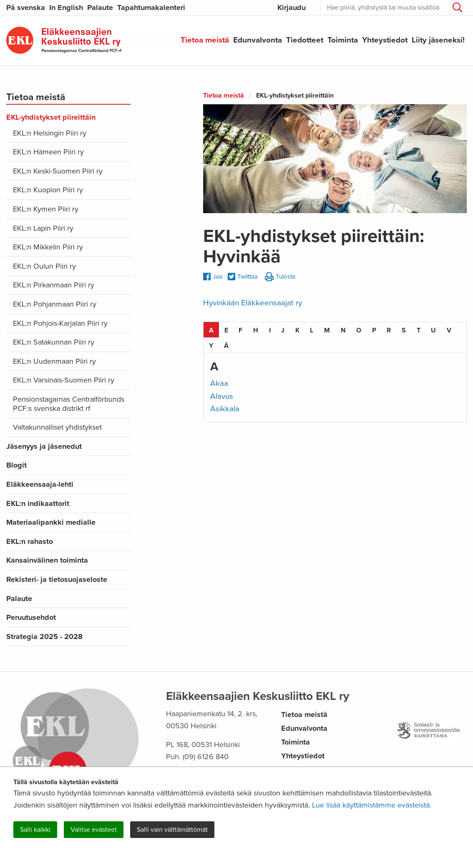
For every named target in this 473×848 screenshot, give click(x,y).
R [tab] (389, 330)
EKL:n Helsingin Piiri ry (49, 133)
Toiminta (342, 40)
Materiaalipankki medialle (51, 522)
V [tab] (449, 330)
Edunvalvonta (257, 40)
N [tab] (343, 330)
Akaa (219, 383)
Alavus (221, 396)
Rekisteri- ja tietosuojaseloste (56, 579)
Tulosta (280, 277)
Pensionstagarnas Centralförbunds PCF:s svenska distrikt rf (68, 404)
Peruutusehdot (31, 617)
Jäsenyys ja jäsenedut (44, 446)
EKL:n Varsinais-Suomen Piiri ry (63, 380)
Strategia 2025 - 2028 (44, 636)
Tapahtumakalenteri (151, 7)
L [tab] (311, 330)
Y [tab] (211, 346)
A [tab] (211, 330)
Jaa (212, 277)
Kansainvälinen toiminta (47, 560)
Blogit (16, 465)
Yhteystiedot (385, 40)
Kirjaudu (291, 7)
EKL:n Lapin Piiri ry (43, 228)
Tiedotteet (304, 40)
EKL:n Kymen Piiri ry (45, 209)
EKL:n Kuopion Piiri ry (48, 189)
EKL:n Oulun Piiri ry (44, 266)
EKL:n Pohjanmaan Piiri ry (54, 304)
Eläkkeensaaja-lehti (39, 484)
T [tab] (418, 330)
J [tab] (282, 330)
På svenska (25, 7)
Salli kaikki (35, 829)
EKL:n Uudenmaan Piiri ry (54, 361)
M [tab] (327, 330)
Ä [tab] (226, 346)
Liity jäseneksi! (438, 40)
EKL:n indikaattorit (37, 503)
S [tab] (404, 330)
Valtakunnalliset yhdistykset (57, 427)
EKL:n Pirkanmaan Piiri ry (53, 284)
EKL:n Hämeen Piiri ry (48, 151)
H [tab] (255, 330)
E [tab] (226, 330)
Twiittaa (243, 277)
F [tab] (240, 330)
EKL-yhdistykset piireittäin (51, 117)
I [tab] (270, 330)
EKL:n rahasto (29, 541)
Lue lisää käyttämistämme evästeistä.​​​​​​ (371, 805)
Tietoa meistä (205, 40)
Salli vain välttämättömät (172, 829)
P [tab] (374, 330)
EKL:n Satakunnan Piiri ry (53, 342)
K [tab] (297, 330)
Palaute (100, 7)
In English (66, 7)
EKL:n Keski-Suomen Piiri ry (58, 171)
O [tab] (358, 330)
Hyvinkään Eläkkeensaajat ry (252, 302)
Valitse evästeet (93, 829)
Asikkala (224, 408)
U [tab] (433, 330)
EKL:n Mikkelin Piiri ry (48, 247)
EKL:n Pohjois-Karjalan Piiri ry (60, 323)
